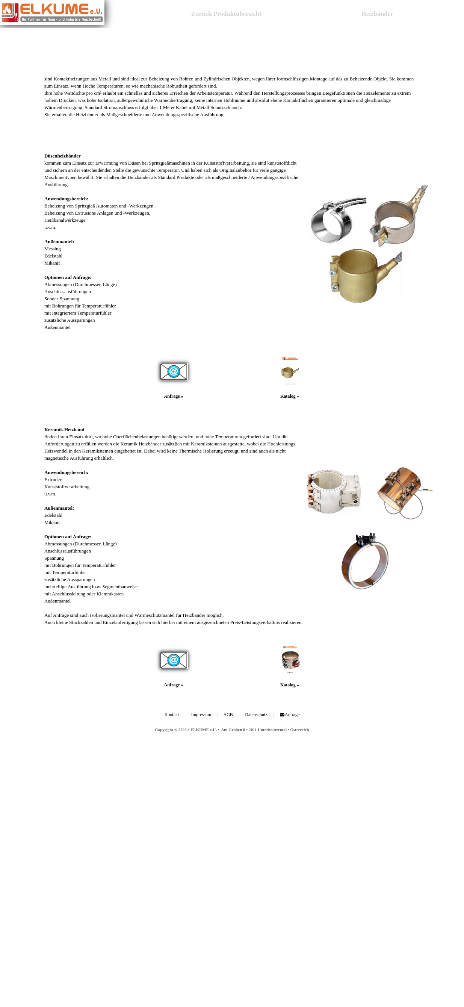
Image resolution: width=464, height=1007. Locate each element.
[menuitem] (224, 13)
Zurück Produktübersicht (227, 13)
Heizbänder (377, 13)
